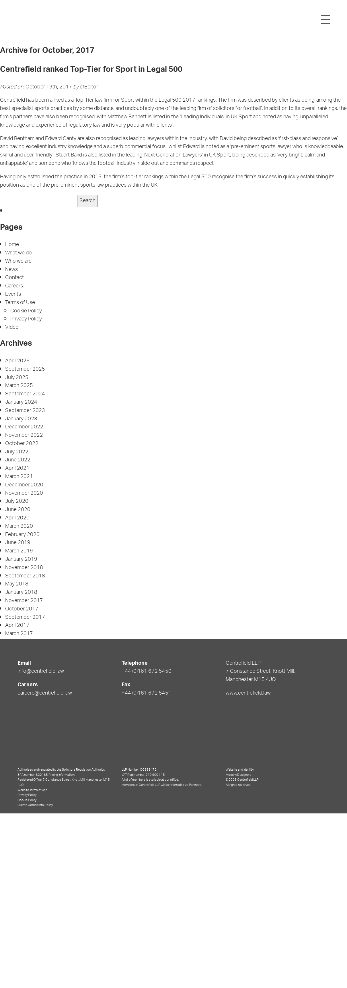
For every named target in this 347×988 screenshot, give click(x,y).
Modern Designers (239, 774)
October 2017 (21, 609)
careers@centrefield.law (44, 693)
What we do (18, 253)
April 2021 (17, 468)
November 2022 (24, 435)
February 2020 (22, 534)
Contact (14, 277)
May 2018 (16, 584)
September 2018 (25, 576)
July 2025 (16, 377)
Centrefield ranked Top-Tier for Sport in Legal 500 (91, 70)
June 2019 (17, 542)
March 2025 (19, 385)
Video (12, 327)
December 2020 (24, 485)
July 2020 (16, 501)
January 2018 (21, 592)
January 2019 (21, 559)
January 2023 (21, 419)
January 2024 (21, 402)
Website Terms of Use (32, 790)
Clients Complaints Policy (35, 805)
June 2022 (17, 460)
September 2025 (25, 369)
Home (12, 244)
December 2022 (24, 427)
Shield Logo (25, 19)
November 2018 (24, 567)
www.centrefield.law (248, 693)
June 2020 (17, 509)
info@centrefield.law (40, 671)
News (11, 269)
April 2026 (17, 361)
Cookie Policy (26, 311)
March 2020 (19, 526)
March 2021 (19, 476)
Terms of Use (20, 302)
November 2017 (24, 600)
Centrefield (172, 19)
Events (13, 294)
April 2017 (17, 625)
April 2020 (17, 518)
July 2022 (16, 452)
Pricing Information (61, 774)
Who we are (18, 261)
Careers (14, 286)
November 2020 (24, 493)
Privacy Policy (26, 319)
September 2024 (25, 394)
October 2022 (21, 443)
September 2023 (25, 410)
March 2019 (19, 551)
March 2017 (19, 634)
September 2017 (25, 617)
